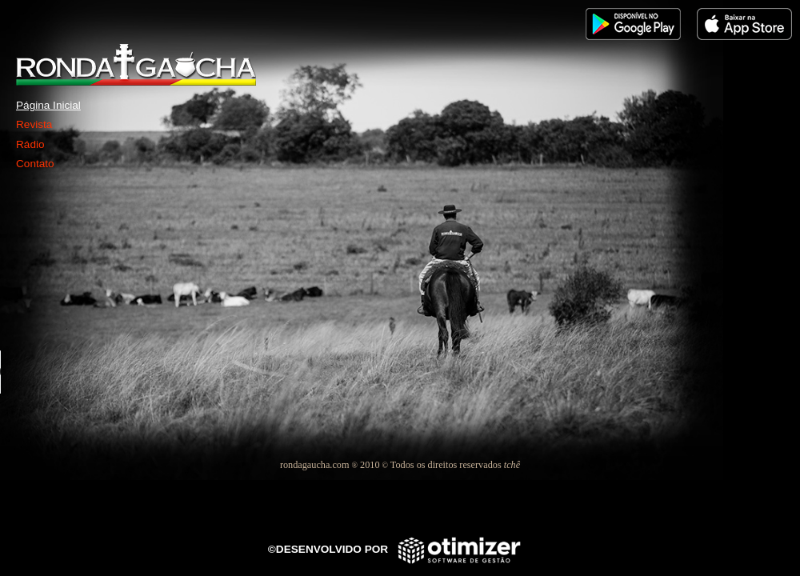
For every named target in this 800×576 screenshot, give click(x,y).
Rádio (30, 144)
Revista (34, 124)
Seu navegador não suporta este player (120, 372)
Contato (35, 164)
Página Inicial (48, 105)
